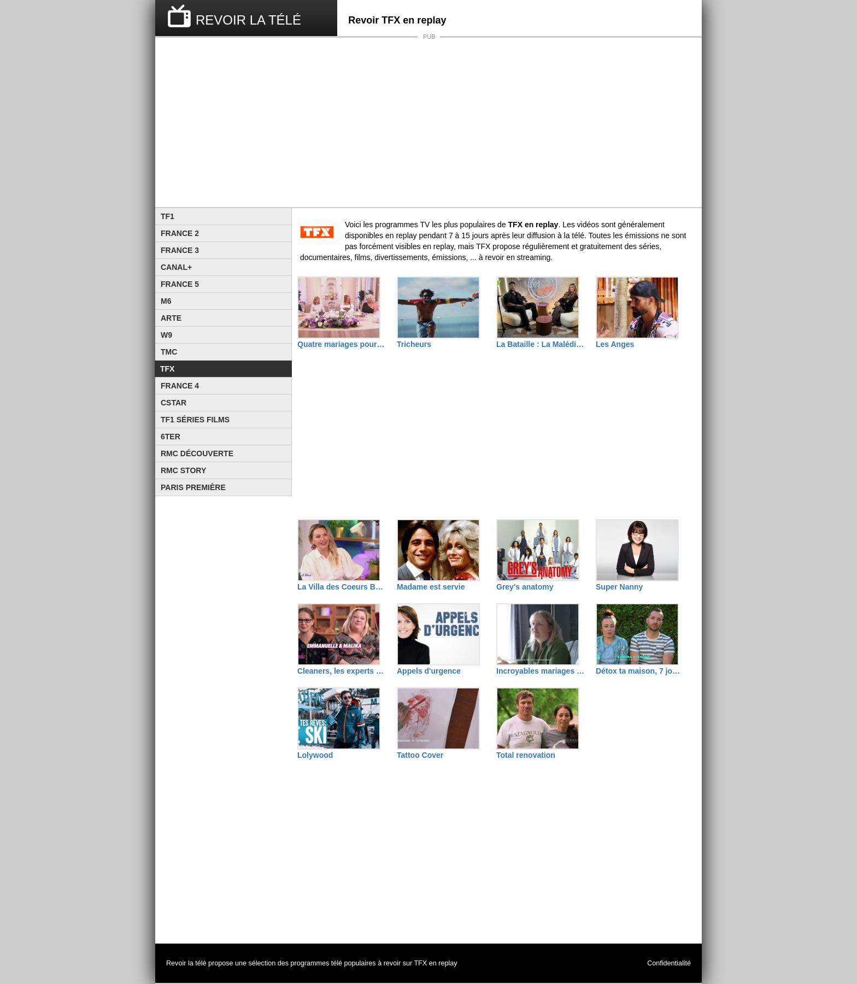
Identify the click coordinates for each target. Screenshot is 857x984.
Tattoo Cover (420, 755)
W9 (166, 335)
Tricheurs (414, 344)
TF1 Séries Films (195, 419)
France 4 (180, 385)
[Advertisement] (428, 122)
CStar (173, 402)
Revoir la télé (186, 963)
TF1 (167, 216)
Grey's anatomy (525, 586)
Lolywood (315, 755)
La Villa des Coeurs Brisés (341, 586)
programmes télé (317, 963)
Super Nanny (619, 586)
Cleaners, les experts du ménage (341, 671)
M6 (166, 301)
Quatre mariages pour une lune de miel (341, 344)
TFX (167, 368)
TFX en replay (435, 963)
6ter (170, 436)
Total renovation (525, 755)
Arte (171, 318)
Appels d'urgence (429, 671)
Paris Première (193, 487)
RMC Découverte (197, 453)
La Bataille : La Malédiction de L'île (540, 344)
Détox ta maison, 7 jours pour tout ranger (640, 671)
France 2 (180, 233)
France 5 (180, 284)
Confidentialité (669, 963)
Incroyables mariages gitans (540, 671)
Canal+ (176, 267)
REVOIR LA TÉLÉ (248, 20)
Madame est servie (431, 586)
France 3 (180, 250)
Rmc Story (183, 470)
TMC (169, 351)
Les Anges (615, 344)
